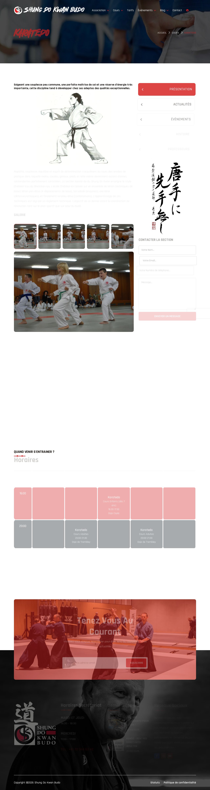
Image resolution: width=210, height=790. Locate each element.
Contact (177, 10)
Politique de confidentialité (180, 782)
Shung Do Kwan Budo (47, 782)
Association (100, 10)
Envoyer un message (167, 317)
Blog (164, 10)
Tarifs (130, 10)
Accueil (162, 33)
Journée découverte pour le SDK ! (137, 721)
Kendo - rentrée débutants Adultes (136, 742)
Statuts (155, 782)
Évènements (147, 10)
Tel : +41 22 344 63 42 (77, 749)
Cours (118, 10)
